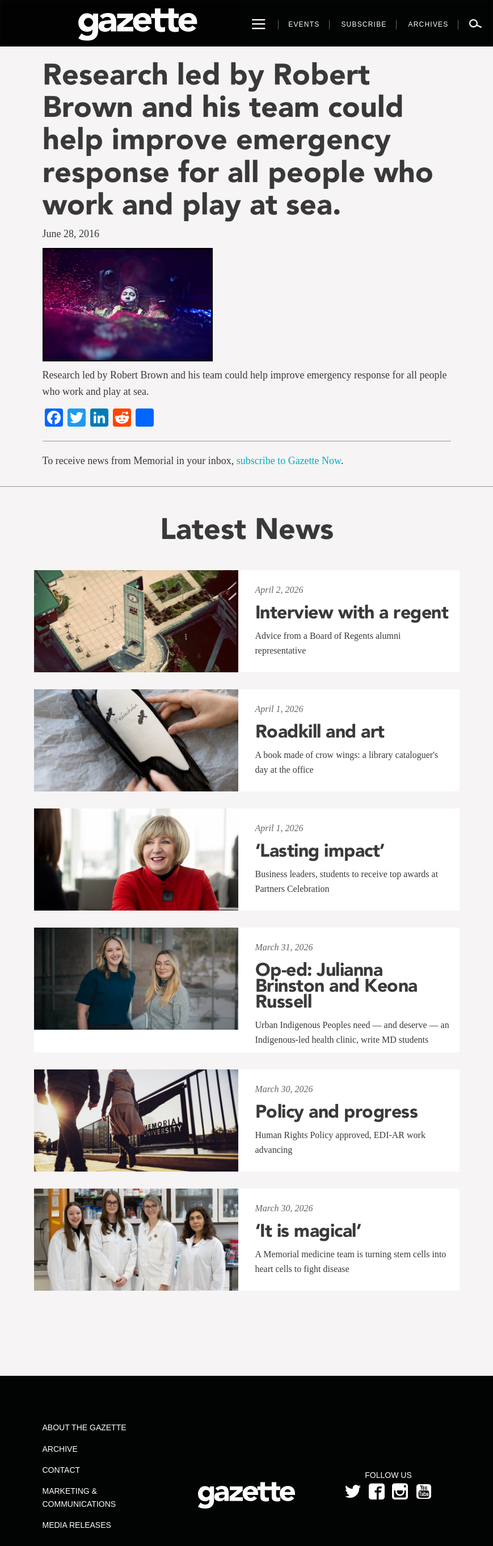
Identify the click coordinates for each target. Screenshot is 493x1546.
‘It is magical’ (308, 1231)
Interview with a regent (352, 612)
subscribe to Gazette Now (289, 460)
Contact (62, 1470)
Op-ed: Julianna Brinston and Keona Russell (336, 985)
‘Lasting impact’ (320, 850)
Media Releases (77, 1525)
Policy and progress (336, 1111)
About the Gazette (85, 1427)
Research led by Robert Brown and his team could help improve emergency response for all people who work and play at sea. (238, 139)
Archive (60, 1449)
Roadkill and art (320, 731)
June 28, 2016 (71, 233)
